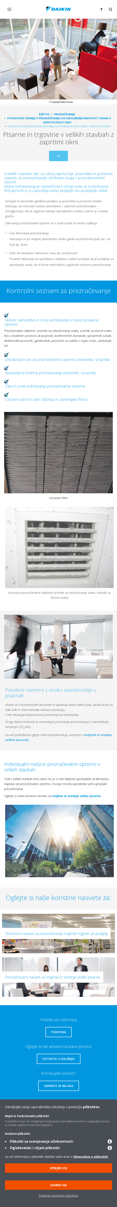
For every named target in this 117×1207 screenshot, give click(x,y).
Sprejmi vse (58, 1168)
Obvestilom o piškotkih (90, 1157)
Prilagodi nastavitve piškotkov (58, 1195)
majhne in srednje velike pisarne (74, 796)
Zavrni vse (58, 1185)
